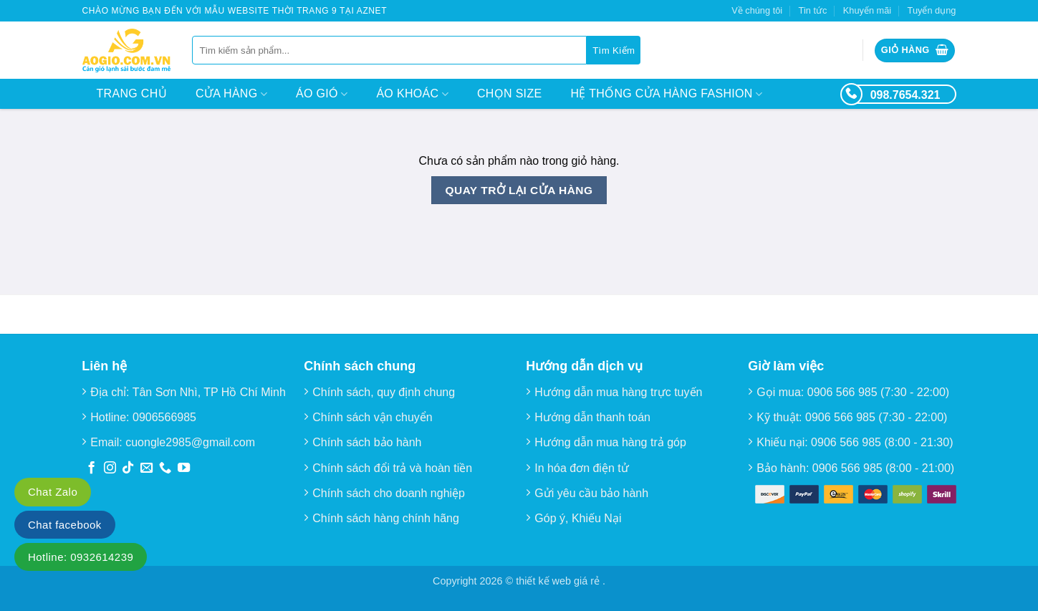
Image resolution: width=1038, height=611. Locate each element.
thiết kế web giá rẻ (559, 581)
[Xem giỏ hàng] (915, 50)
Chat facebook (65, 525)
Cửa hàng (231, 94)
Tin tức (813, 10)
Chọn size (509, 93)
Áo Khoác (412, 94)
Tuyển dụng (932, 10)
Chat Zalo (52, 492)
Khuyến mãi (867, 10)
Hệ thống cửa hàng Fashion (666, 94)
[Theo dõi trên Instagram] (110, 468)
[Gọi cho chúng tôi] (165, 468)
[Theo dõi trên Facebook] (91, 468)
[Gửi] (613, 50)
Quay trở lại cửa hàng (518, 190)
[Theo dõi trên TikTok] (128, 468)
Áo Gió (321, 94)
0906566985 (164, 417)
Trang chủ (132, 93)
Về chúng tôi (756, 10)
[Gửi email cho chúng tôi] (146, 468)
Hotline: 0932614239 (80, 557)
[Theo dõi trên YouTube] (184, 468)
